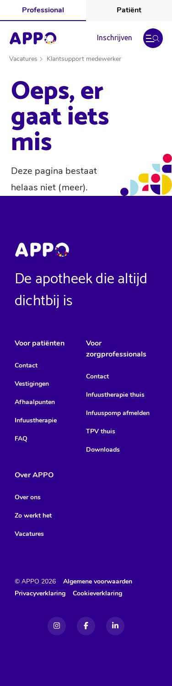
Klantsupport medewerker (84, 58)
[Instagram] (57, 626)
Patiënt (129, 10)
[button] (153, 38)
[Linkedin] (115, 626)
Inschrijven (114, 37)
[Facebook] (86, 626)
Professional (43, 10)
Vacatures (23, 58)
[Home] (33, 38)
